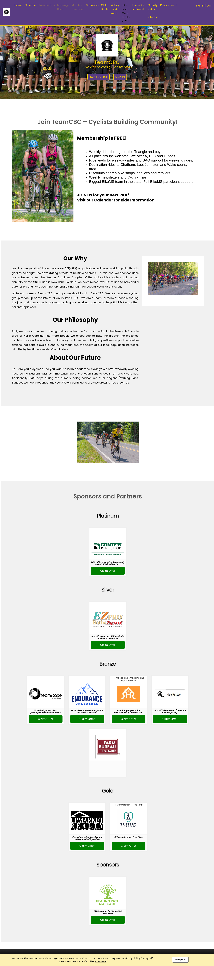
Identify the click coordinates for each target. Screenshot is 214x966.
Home (18, 5)
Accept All (180, 959)
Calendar (31, 5)
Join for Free (98, 77)
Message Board (63, 7)
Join (209, 5)
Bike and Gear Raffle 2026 (126, 13)
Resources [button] (167, 5)
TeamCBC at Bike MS (138, 7)
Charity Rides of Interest (153, 11)
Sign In (200, 5)
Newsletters (47, 5)
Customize (100, 961)
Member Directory (78, 7)
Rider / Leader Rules (115, 9)
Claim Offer (107, 571)
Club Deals (104, 7)
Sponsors (92, 5)
